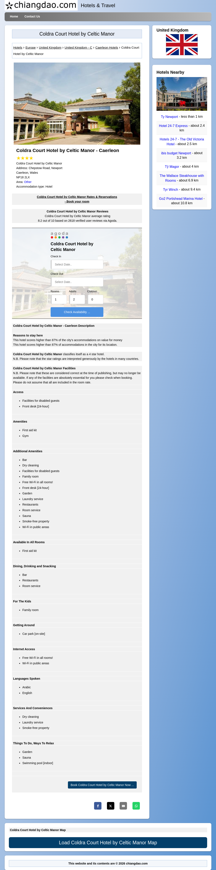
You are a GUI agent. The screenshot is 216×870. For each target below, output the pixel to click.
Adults (72, 291)
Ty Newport (170, 117)
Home (14, 16)
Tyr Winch (171, 189)
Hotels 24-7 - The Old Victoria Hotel (182, 142)
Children (92, 291)
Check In (56, 256)
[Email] (123, 806)
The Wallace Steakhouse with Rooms (182, 178)
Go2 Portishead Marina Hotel (181, 198)
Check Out (57, 273)
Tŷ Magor (172, 166)
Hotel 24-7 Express (174, 126)
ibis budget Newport (176, 153)
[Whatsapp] (136, 806)
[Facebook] (97, 806)
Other (27, 182)
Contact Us (32, 16)
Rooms (55, 291)
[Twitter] (110, 806)
